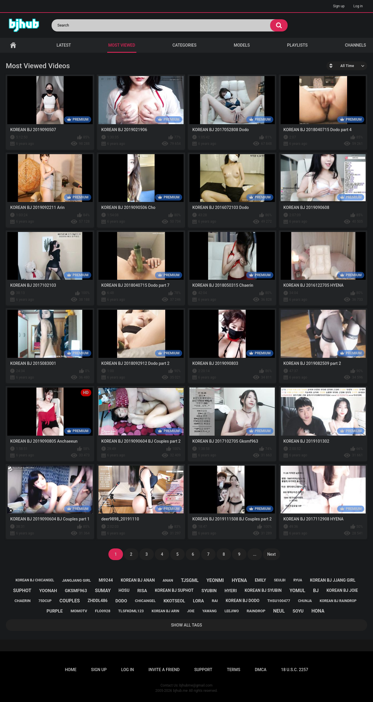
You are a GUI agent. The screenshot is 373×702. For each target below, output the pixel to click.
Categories (184, 45)
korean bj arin (165, 611)
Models (242, 45)
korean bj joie (342, 590)
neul (279, 611)
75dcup (45, 601)
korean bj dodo (243, 600)
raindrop (256, 611)
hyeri (230, 590)
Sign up (339, 6)
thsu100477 (278, 601)
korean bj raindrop (338, 601)
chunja (305, 601)
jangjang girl (76, 580)
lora (198, 601)
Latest (64, 45)
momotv (79, 611)
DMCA (260, 669)
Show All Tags (186, 625)
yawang (209, 611)
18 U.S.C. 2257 (294, 669)
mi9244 (106, 580)
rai (215, 601)
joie (190, 611)
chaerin (23, 601)
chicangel (145, 601)
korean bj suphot (174, 590)
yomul (297, 590)
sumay (103, 590)
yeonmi (215, 580)
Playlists (297, 45)
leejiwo (232, 611)
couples (69, 601)
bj (316, 590)
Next (271, 554)
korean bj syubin (262, 590)
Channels (355, 45)
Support (203, 669)
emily (260, 580)
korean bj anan (138, 580)
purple (55, 611)
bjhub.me (180, 691)
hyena (239, 580)
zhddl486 (98, 600)
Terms (233, 669)
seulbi (280, 580)
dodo (121, 601)
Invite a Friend (164, 669)
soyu (298, 611)
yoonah (48, 590)
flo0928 (102, 611)
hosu (124, 590)
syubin (209, 590)
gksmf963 (76, 590)
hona (318, 611)
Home (13, 45)
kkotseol (174, 601)
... (254, 554)
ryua (297, 580)
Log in (358, 6)
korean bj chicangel (34, 580)
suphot (22, 590)
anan (168, 580)
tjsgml (190, 580)
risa (142, 590)
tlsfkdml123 (131, 611)
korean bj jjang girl (333, 580)
